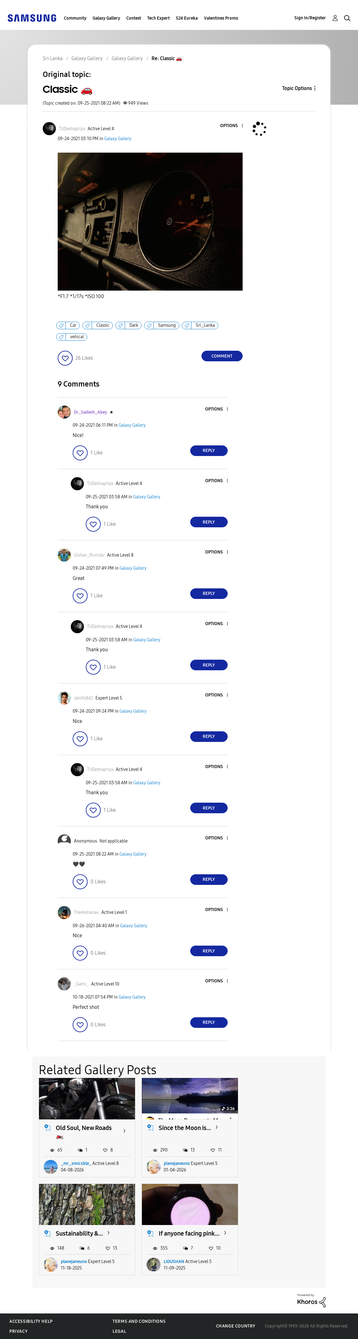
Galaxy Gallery (106, 18)
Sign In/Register (310, 18)
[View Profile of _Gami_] (81, 984)
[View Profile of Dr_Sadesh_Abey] (90, 412)
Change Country (235, 1326)
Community (75, 18)
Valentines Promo (221, 18)
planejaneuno (177, 1163)
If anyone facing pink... (86, 1233)
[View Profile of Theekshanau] (86, 912)
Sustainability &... (285, 1127)
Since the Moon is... (185, 1127)
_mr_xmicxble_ (76, 1163)
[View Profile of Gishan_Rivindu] (89, 555)
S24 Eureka (187, 18)
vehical (77, 336)
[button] (232, 126)
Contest (133, 18)
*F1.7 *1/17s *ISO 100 (81, 296)
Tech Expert (158, 18)
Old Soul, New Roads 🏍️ (84, 1131)
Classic (102, 325)
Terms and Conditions (139, 1321)
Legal (119, 1331)
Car (73, 325)
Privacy (18, 1331)
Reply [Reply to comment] (209, 450)
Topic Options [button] (297, 88)
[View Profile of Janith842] (83, 698)
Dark (133, 325)
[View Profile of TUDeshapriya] (72, 128)
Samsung (167, 325)
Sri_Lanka (205, 325)
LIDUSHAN (71, 1261)
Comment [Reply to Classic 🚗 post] (221, 356)
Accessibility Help (31, 1321)
